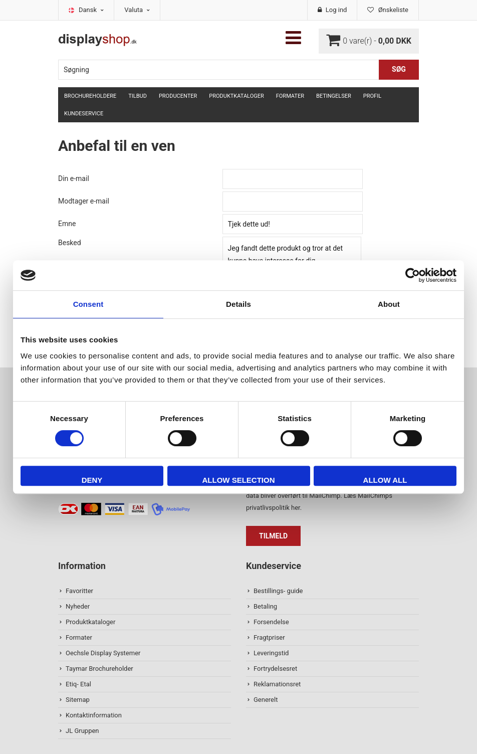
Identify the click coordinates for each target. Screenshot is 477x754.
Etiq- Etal (78, 684)
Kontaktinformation (94, 715)
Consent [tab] (88, 304)
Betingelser (333, 96)
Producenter (178, 96)
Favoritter (79, 591)
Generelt (266, 699)
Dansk (91, 10)
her (295, 507)
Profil (372, 96)
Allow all (385, 480)
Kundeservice (83, 113)
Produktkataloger (236, 96)
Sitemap (78, 699)
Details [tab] (238, 304)
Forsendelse (271, 622)
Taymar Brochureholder (99, 668)
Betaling (265, 606)
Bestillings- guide (278, 591)
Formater (290, 96)
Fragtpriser (269, 637)
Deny (92, 480)
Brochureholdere (90, 96)
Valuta (137, 10)
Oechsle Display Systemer (103, 653)
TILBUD (137, 96)
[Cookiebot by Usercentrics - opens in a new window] (412, 275)
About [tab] (389, 304)
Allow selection (238, 480)
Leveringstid (271, 653)
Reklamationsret (277, 684)
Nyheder (78, 606)
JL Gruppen (82, 730)
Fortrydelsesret (275, 668)
